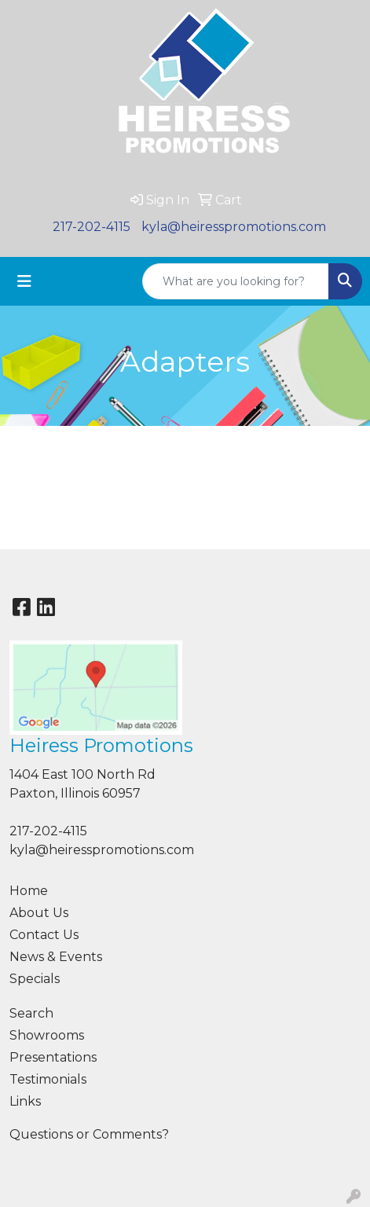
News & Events (55, 956)
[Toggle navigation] (24, 281)
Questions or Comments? (89, 1134)
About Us (38, 912)
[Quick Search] (235, 281)
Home (28, 890)
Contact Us (44, 934)
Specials (34, 978)
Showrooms (46, 1035)
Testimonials (47, 1079)
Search (31, 1013)
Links (25, 1101)
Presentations (53, 1057)
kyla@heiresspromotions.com (233, 226)
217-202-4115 (91, 226)
